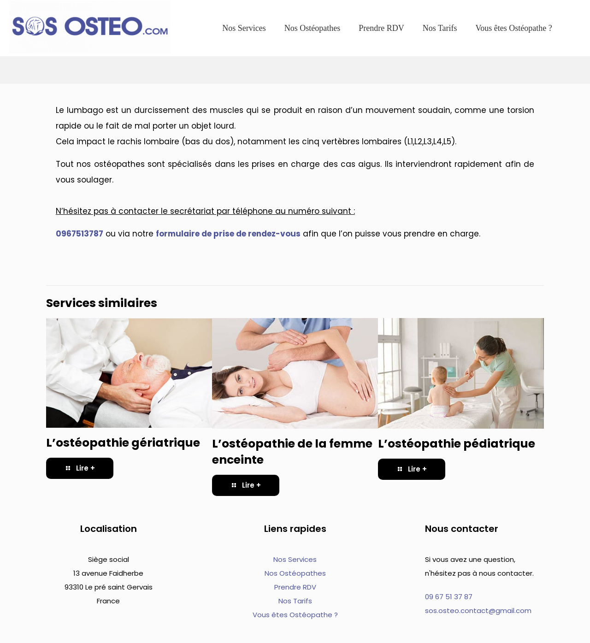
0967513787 (79, 233)
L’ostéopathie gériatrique (123, 443)
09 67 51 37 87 (448, 597)
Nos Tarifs (295, 601)
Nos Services (295, 559)
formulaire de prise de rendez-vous (228, 233)
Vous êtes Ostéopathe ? (295, 614)
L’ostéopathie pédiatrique (456, 444)
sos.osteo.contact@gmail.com (478, 610)
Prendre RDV (295, 587)
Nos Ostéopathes (295, 573)
